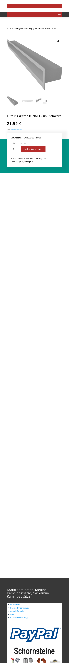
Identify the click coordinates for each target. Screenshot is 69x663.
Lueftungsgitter (17, 161)
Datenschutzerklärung (19, 608)
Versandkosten (16, 129)
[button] (58, 41)
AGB (12, 614)
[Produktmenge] (14, 149)
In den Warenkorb (33, 149)
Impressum (15, 604)
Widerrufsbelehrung (19, 618)
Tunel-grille (18, 28)
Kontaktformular (17, 611)
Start (9, 28)
